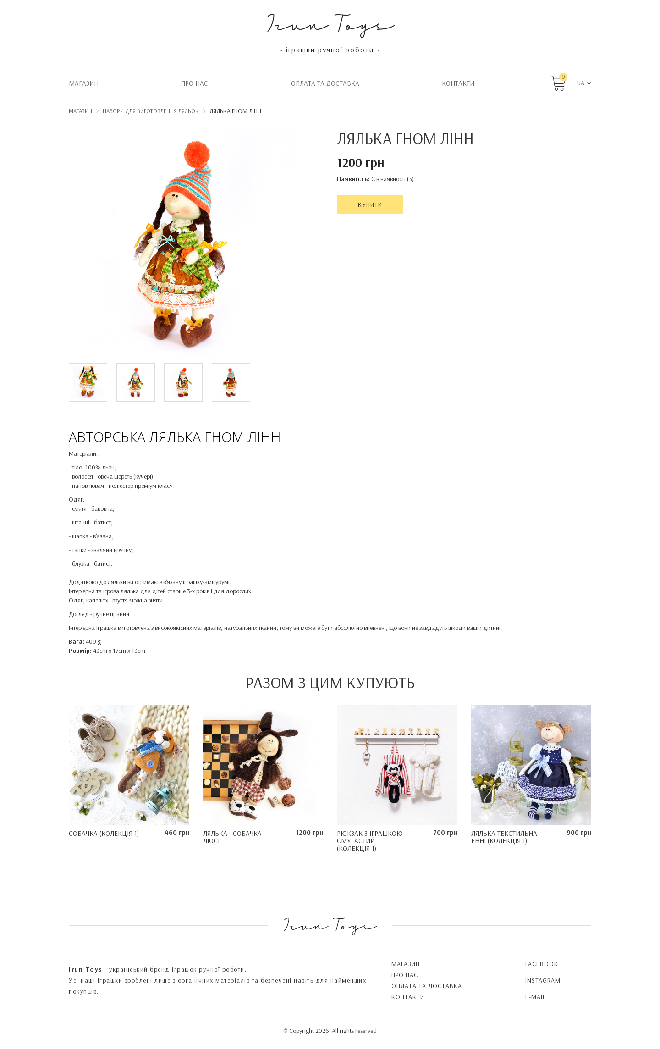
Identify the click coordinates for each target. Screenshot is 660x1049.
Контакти (458, 83)
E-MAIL (535, 997)
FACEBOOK (541, 964)
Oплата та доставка (325, 83)
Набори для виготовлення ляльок (151, 111)
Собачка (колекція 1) (104, 833)
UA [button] (580, 83)
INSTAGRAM (543, 980)
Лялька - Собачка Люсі (232, 837)
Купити (370, 204)
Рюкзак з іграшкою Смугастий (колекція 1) (370, 841)
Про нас (194, 83)
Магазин (84, 83)
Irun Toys (330, 22)
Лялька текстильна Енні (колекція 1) (504, 837)
